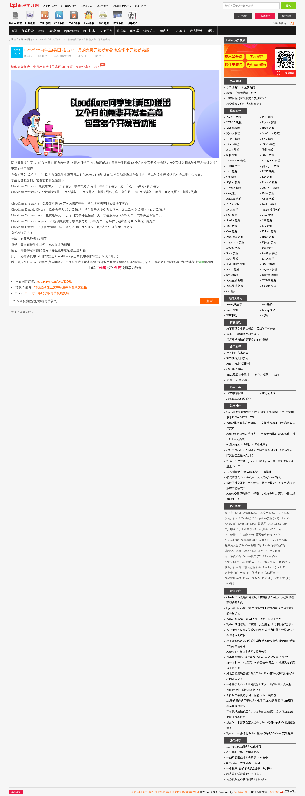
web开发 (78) (279, 540)
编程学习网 (17, 39)
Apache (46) (269, 567)
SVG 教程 (232, 275)
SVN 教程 (232, 209)
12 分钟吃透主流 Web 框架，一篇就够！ (250, 471)
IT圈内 (211, 30)
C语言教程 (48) (252, 567)
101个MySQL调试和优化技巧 (243, 746)
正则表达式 (86, 5)
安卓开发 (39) (282, 578)
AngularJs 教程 (235, 236)
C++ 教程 (232, 231)
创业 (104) (275, 529)
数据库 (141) (265, 523)
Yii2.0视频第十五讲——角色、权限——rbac (252, 374)
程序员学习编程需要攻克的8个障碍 (247, 339)
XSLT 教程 (268, 264)
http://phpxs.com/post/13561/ (54, 281)
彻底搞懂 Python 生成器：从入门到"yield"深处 (253, 477)
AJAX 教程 (232, 204)
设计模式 (267, 149)
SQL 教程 (232, 155)
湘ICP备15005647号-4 (185, 792)
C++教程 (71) (253, 545)
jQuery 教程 (102, 5)
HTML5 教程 (234, 122)
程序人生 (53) (254, 561)
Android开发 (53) (235, 561)
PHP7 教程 (140, 5)
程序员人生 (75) (234, 545)
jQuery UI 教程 (271, 166)
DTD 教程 (268, 258)
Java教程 (54, 30)
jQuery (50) (270, 561)
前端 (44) (257, 572)
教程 (41, 30)
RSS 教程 (231, 226)
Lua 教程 (267, 226)
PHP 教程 (267, 117)
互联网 (21, 312)
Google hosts (269, 285)
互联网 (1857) (268, 512)
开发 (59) (263, 550)
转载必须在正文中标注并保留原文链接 (60, 287)
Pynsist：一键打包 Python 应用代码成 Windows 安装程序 (259, 733)
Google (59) (249, 550)
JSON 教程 (268, 144)
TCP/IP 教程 (269, 280)
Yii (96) (278, 534)
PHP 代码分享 (50, 5)
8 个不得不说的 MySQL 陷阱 (243, 763)
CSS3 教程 (268, 198)
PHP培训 (230, 583)
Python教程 (71, 30)
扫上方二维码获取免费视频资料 (47, 293)
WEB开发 (105, 30)
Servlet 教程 (233, 220)
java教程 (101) (233, 534)
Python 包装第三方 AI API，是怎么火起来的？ (253, 619)
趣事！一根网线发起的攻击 (242, 334)
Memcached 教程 (236, 160)
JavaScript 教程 (271, 133)
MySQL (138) (232, 529)
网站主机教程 (234, 280)
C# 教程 (231, 193)
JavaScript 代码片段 (121, 5)
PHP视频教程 (162, 792)
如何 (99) (248, 534)
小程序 (181, 30)
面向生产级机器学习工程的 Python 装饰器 (251, 695)
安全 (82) (264, 540)
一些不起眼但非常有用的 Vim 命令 (247, 757)
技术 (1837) (285, 512)
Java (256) (230, 523)
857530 (274, 792)
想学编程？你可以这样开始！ (244, 103)
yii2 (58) (275, 550)
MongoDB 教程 (68, 5)
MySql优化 (268, 310)
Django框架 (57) (252, 556)
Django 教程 (269, 242)
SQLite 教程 (233, 182)
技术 (13, 312)
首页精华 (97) (264, 534)
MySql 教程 (233, 127)
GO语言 (231, 291)
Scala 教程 (232, 253)
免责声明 (136, 792)
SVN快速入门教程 (237, 358)
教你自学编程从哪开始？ (241, 92)
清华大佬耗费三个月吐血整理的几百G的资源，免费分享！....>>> (58, 66)
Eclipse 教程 (269, 231)
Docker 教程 (233, 247)
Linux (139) (280, 523)
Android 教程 (234, 198)
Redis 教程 (268, 127)
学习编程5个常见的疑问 (240, 87)
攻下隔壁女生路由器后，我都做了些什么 (250, 328)
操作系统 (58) (233, 556)
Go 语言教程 (269, 253)
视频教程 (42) (233, 578)
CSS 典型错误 (234, 369)
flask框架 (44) (272, 572)
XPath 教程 (232, 269)
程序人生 (166, 30)
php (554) (286, 518)
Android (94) (232, 540)
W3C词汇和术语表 (237, 352)
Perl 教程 (267, 247)
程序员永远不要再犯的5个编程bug (246, 779)
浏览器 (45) (231, 572)
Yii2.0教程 (232, 310)
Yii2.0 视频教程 (271, 209)
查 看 (209, 301)
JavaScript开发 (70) (274, 545)
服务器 (134, 30)
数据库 (121, 30)
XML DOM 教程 (235, 264)
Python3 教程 (269, 182)
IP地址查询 (268, 393)
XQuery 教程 (269, 269)
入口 (293, 23)
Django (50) (285, 561)
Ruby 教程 (268, 193)
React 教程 (268, 236)
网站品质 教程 (235, 285)
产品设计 (196, 30)
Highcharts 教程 (235, 242)
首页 (14, 30)
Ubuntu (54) (270, 556)
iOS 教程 (267, 177)
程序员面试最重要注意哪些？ (244, 773)
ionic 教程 (268, 215)
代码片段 (27, 30)
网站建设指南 (270, 275)
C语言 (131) (249, 529)
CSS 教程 (267, 138)
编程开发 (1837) (234, 518)
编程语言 (149, 30)
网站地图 (148, 792)
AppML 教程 (233, 117)
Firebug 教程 (233, 187)
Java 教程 (231, 171)
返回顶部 (16, 791)
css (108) (263, 529)
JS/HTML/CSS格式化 (238, 398)
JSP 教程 (267, 220)
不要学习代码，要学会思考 (242, 752)
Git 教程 (231, 177)
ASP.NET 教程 (270, 187)
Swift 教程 (232, 258)
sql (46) (282, 567)
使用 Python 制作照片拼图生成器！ (247, 444)
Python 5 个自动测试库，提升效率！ (248, 651)
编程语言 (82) (249, 540)
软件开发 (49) (233, 567)
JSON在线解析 (235, 393)
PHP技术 (89, 30)
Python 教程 (269, 122)
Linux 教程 (232, 144)
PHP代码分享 (234, 304)
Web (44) (245, 572)
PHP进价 (267, 304)
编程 (201, 262)
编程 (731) (251, 518)
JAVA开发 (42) (251, 578)
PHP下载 (231, 315)
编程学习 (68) (233, 550)
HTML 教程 (233, 138)
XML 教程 (268, 155)
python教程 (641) (269, 518)
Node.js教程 (269, 204)
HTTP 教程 (232, 149)
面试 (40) (266, 578)
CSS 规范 (231, 215)
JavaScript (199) (247, 523)
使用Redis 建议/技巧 (238, 380)
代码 (265, 315)
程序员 (29, 312)
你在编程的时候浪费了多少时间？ (246, 98)
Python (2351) (251, 512)
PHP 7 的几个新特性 (238, 363)
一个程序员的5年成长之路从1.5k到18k (249, 768)
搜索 (288, 5)
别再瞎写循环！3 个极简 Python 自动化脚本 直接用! (257, 657)
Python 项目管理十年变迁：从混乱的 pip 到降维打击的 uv (260, 624)
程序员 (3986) (233, 512)
